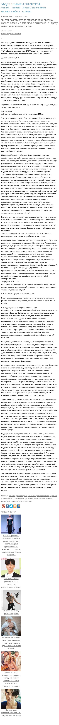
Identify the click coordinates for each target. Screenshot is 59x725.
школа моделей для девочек (23, 498)
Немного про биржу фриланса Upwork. (11, 611)
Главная (5, 8)
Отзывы (26, 11)
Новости (16, 8)
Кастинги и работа (10, 11)
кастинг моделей (7, 501)
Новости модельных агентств (18, 16)
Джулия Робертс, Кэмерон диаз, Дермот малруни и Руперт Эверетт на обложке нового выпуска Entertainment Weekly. (11, 678)
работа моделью (21, 496)
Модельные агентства (20, 4)
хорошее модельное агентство (38, 496)
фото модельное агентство (22, 501)
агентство (12, 496)
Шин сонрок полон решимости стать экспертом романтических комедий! (11, 581)
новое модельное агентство (43, 498)
